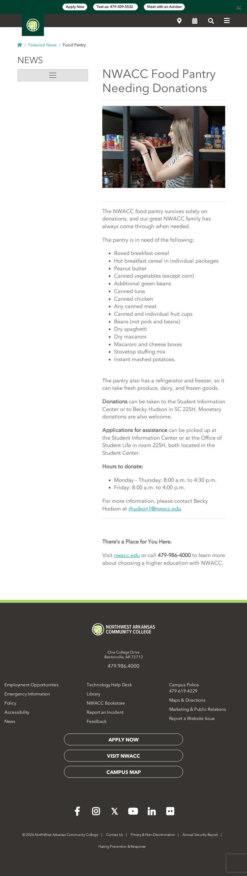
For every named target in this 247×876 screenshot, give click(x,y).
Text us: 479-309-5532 (115, 7)
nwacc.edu (127, 555)
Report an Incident (105, 712)
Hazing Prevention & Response (122, 846)
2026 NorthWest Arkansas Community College (60, 835)
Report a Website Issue (192, 718)
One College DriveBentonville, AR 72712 (123, 654)
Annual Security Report (200, 835)
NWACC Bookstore (106, 703)
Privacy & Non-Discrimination (153, 835)
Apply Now (75, 7)
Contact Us (114, 835)
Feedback (97, 721)
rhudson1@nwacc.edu (155, 508)
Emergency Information (27, 694)
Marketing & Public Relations (197, 709)
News (30, 60)
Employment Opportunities (31, 684)
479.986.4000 (123, 666)
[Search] (211, 20)
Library (93, 694)
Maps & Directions (187, 700)
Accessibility (16, 712)
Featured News (42, 45)
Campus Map (123, 772)
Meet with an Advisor (164, 7)
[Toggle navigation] (52, 75)
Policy (10, 703)
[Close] (238, 7)
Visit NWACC (123, 756)
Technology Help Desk (109, 684)
